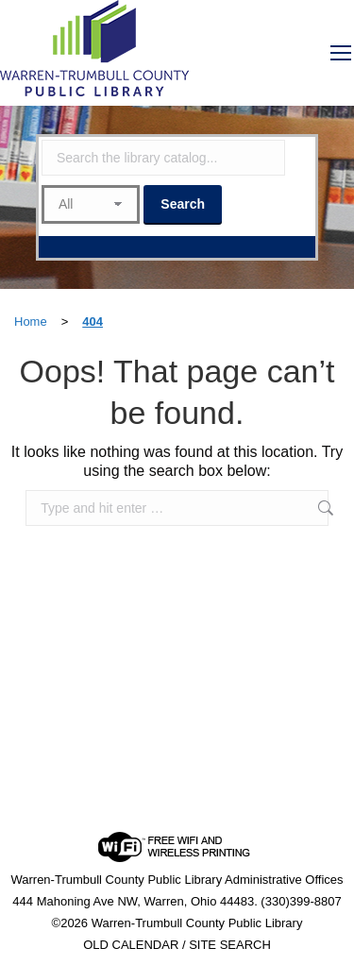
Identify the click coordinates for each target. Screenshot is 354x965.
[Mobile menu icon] (341, 53)
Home (30, 321)
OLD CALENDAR (130, 945)
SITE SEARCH (230, 945)
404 (92, 321)
